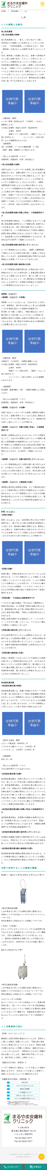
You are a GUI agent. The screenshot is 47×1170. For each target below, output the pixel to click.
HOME (3, 11)
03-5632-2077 (25, 1138)
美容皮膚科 (15, 11)
